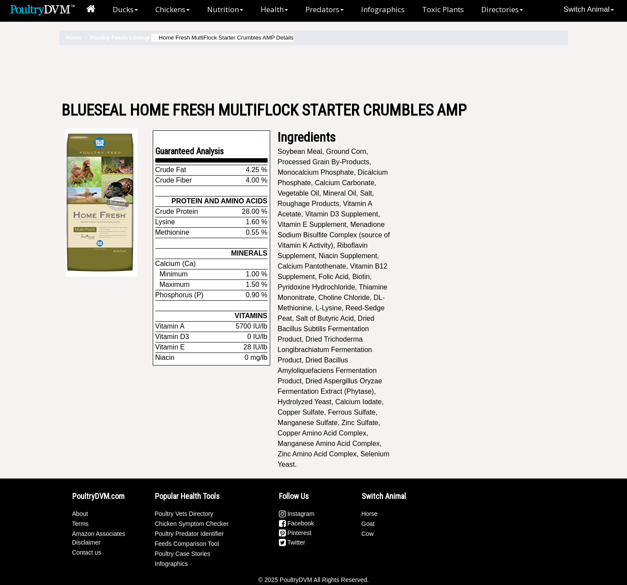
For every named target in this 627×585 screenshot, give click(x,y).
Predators (324, 9)
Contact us (86, 552)
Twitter (292, 542)
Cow (368, 533)
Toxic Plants (443, 9)
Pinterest (295, 532)
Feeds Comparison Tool (187, 543)
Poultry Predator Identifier (189, 533)
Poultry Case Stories (183, 553)
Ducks (125, 9)
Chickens (172, 9)
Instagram (297, 513)
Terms (80, 523)
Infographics (383, 9)
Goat (368, 523)
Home (73, 37)
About (80, 513)
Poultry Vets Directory (184, 513)
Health (274, 9)
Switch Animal (588, 9)
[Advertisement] (313, 73)
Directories (502, 9)
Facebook (296, 523)
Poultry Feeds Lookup (120, 37)
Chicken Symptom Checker (192, 523)
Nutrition (225, 9)
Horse (370, 513)
